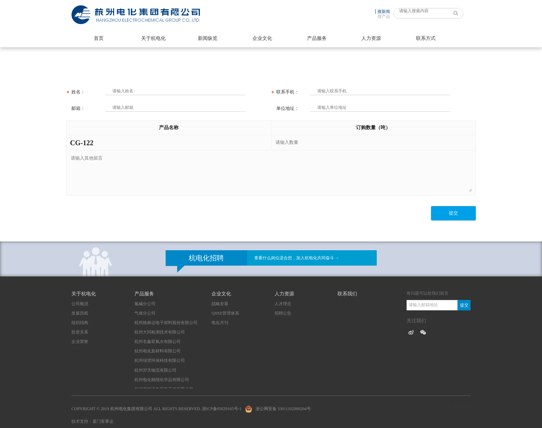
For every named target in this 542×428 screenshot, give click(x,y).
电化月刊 (219, 322)
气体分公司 (144, 313)
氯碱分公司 (144, 303)
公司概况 (79, 303)
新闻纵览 (207, 38)
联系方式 (426, 38)
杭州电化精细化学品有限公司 (161, 379)
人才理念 (283, 303)
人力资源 (371, 38)
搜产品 (383, 16)
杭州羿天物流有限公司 (155, 370)
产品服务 (317, 38)
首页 (99, 38)
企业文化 (262, 38)
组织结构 (79, 322)
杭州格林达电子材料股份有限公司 (165, 322)
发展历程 (79, 313)
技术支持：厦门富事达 (92, 421)
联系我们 (347, 293)
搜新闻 (383, 11)
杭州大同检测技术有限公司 (159, 332)
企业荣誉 (79, 341)
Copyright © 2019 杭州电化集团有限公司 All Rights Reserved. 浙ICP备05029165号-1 (156, 408)
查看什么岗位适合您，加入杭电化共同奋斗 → (296, 257)
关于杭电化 (153, 38)
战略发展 (219, 303)
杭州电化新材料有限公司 (157, 351)
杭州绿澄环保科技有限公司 (159, 360)
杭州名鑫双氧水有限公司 (157, 341)
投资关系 (79, 332)
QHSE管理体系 (225, 313)
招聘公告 (283, 313)
